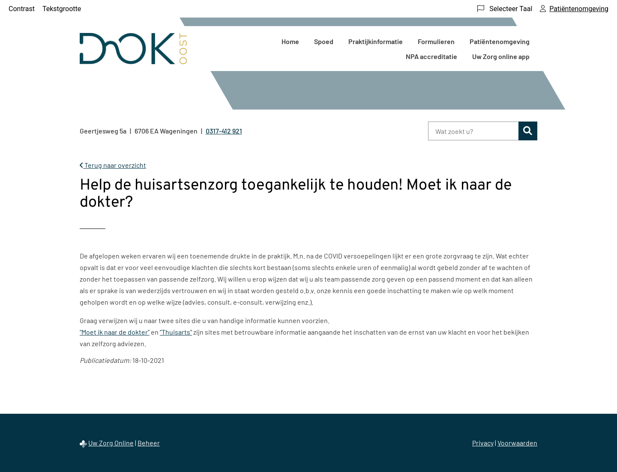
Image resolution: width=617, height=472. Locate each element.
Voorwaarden (517, 443)
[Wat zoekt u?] (473, 131)
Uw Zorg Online (111, 443)
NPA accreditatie (431, 56)
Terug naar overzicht (113, 165)
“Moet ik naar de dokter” (115, 332)
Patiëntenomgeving (500, 41)
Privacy (483, 443)
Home (290, 41)
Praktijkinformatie (375, 41)
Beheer (149, 443)
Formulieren (436, 41)
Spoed (323, 41)
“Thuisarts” (176, 332)
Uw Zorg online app (501, 56)
